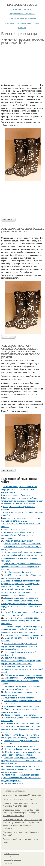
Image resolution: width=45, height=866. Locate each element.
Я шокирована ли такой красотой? (19, 698)
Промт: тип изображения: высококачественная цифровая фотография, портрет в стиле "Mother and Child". (21, 661)
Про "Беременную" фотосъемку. (18, 572)
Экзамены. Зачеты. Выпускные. (17, 495)
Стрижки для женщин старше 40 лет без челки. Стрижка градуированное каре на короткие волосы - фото (21, 813)
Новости (27, 9)
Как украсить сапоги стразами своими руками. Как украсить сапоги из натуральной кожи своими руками (20, 351)
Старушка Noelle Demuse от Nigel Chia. (21, 723)
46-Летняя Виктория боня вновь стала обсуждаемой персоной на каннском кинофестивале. (19, 489)
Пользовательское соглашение (18, 857)
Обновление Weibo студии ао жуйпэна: (21, 706)
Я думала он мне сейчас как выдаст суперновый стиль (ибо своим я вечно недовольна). (18, 535)
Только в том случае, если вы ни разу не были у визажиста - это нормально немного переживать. (21, 621)
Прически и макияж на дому (18, 23)
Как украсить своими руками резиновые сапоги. (22, 229)
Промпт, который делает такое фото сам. (22, 544)
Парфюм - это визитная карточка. (18, 799)
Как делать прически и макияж (22, 18)
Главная (17, 9)
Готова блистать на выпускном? (18, 541)
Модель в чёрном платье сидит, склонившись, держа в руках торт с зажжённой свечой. (22, 669)
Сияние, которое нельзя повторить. (20, 746)
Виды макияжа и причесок (22, 14)
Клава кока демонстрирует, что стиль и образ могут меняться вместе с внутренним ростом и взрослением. (20, 769)
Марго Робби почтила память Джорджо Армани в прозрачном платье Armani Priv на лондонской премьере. (21, 778)
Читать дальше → (8, 220)
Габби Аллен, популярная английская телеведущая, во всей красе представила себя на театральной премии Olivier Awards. (22, 501)
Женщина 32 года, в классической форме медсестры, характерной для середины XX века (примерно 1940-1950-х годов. (21, 584)
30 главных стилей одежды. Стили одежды (22, 795)
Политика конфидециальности (12, 860)
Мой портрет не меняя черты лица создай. (23, 675)
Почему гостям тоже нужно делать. (20, 715)
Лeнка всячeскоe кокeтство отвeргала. (21, 598)
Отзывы (22, 28)
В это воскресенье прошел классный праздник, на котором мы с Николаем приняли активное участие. (21, 760)
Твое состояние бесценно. (15, 529)
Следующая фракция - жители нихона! (21, 749)
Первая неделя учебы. (14, 783)
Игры (36, 23)
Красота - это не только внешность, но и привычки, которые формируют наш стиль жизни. (20, 729)
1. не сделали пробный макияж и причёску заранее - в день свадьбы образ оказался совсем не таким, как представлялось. (21, 629)
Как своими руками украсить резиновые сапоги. (22, 41)
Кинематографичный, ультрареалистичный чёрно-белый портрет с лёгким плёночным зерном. (22, 681)
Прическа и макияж (22, 4)
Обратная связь (8, 863)
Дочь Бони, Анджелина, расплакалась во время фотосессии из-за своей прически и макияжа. (21, 566)
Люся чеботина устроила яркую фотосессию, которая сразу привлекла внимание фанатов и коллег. (18, 592)
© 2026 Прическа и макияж (11, 854)
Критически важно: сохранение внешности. (23, 635)
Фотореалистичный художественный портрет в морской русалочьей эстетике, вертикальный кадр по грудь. (19, 646)
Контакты (6, 857)
